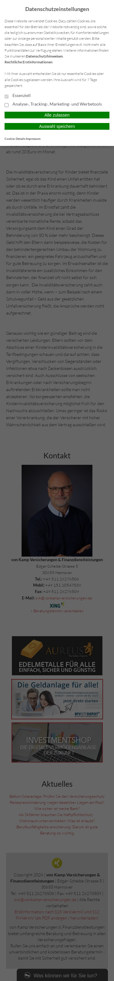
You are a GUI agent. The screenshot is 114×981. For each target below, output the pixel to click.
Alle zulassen (57, 115)
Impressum (33, 138)
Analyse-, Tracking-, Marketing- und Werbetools (53, 104)
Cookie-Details (15, 138)
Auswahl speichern (57, 126)
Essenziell (18, 96)
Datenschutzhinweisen (44, 56)
